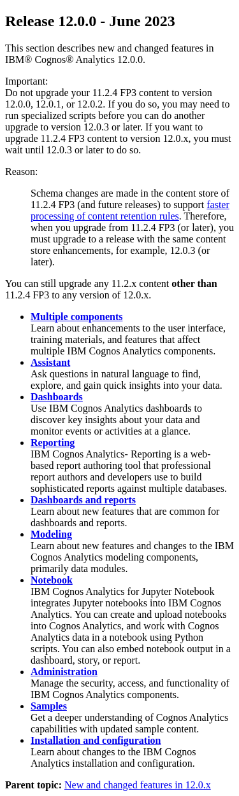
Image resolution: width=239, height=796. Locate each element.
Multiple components (76, 316)
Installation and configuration (96, 740)
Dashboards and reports (83, 499)
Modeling (51, 534)
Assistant (50, 362)
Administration (64, 671)
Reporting (53, 442)
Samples (49, 706)
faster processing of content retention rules (130, 210)
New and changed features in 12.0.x (137, 784)
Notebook (52, 580)
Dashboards (57, 396)
